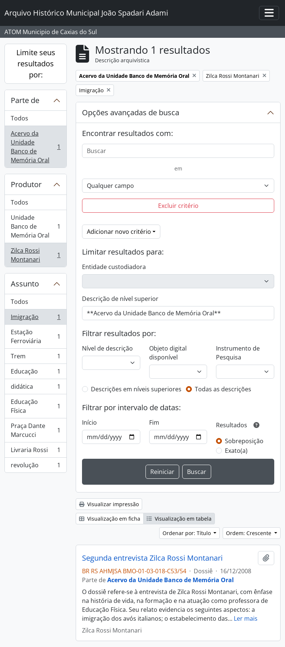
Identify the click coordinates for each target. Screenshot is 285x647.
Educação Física (35, 406)
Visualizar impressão (109, 504)
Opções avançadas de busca (130, 112)
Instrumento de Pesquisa (238, 352)
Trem (35, 358)
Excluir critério (178, 206)
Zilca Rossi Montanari (35, 254)
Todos (19, 118)
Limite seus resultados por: (35, 63)
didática (35, 388)
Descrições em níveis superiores (136, 389)
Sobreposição (244, 441)
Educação (35, 373)
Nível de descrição (107, 348)
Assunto (25, 284)
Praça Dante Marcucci (35, 430)
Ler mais (246, 618)
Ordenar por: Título (187, 533)
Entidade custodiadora (114, 267)
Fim (154, 422)
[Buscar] (178, 151)
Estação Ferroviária (35, 336)
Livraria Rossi (35, 451)
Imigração (35, 318)
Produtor (26, 184)
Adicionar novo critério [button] (119, 232)
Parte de (25, 100)
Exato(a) (236, 451)
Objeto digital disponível (168, 352)
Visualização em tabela (179, 518)
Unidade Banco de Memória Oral (35, 226)
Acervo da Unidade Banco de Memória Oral (35, 146)
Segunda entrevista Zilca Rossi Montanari (152, 558)
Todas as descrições (223, 389)
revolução (35, 466)
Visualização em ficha (109, 518)
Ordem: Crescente (249, 533)
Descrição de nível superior (120, 299)
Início (89, 422)
